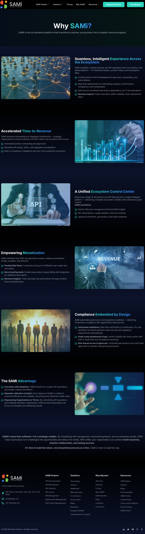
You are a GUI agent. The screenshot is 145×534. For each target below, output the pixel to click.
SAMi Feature (42, 4)
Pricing (69, 4)
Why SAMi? (80, 4)
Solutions (58, 4)
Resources (94, 4)
